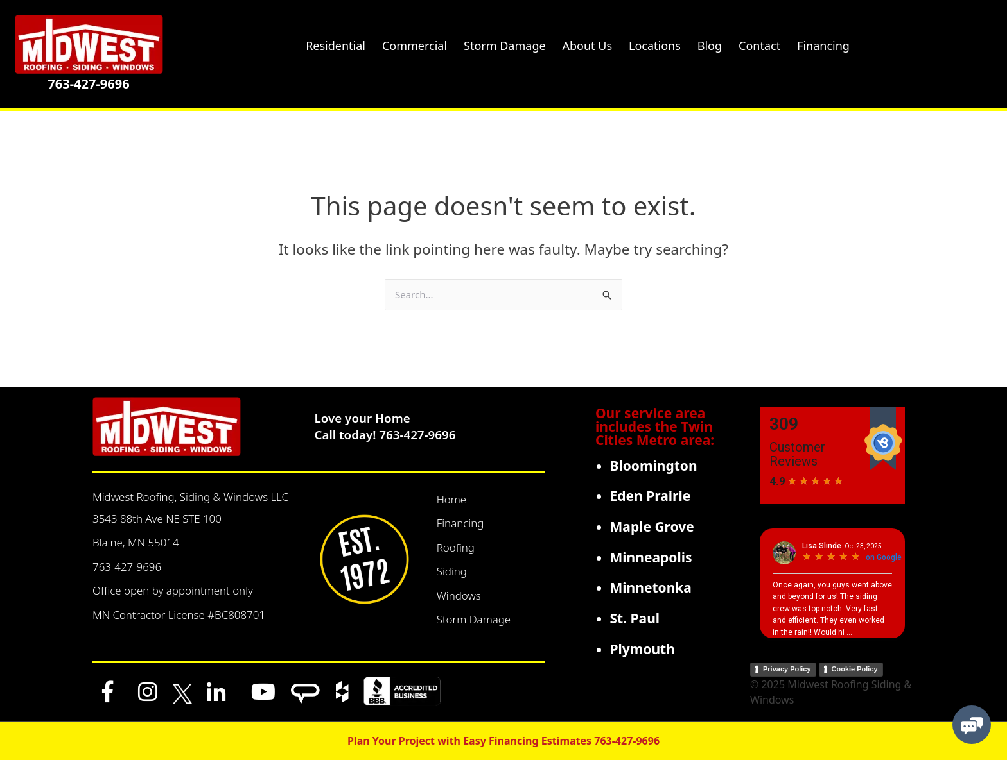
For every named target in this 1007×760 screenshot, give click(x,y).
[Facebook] (107, 691)
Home (452, 499)
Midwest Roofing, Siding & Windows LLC (190, 496)
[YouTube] (263, 691)
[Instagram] (147, 691)
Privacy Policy (787, 669)
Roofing (456, 547)
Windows (459, 595)
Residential (335, 45)
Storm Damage (474, 619)
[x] (182, 691)
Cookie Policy (855, 669)
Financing (460, 523)
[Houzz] (342, 691)
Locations (655, 45)
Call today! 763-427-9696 (385, 434)
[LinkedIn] (216, 691)
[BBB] (402, 691)
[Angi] (305, 691)
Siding (452, 571)
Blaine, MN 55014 (135, 542)
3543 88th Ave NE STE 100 (157, 518)
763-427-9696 (88, 83)
